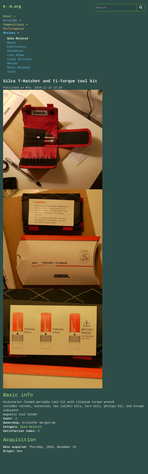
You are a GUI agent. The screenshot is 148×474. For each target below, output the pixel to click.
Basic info (18, 395)
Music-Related (18, 67)
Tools (11, 72)
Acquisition (19, 439)
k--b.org (12, 6)
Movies (12, 63)
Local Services (19, 59)
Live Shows (16, 55)
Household (15, 51)
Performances (13, 29)
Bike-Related (17, 38)
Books (11, 43)
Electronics (16, 47)
